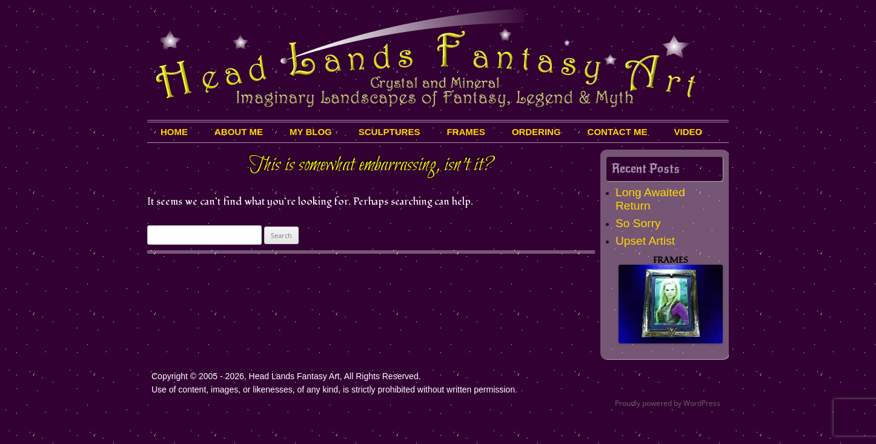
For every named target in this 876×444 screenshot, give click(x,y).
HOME (174, 132)
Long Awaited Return (650, 199)
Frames (465, 132)
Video (688, 132)
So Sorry (638, 223)
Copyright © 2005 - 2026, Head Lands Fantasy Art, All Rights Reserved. (286, 376)
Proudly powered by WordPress (667, 403)
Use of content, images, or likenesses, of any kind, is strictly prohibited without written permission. (334, 389)
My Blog (311, 132)
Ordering (536, 132)
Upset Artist (645, 240)
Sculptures (389, 132)
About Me (238, 132)
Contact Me (618, 132)
